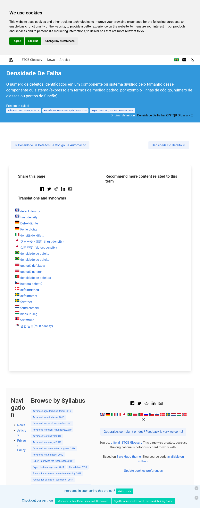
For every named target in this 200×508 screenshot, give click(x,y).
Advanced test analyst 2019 (47, 405)
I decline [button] (33, 41)
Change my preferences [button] (59, 41)
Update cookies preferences (143, 434)
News (51, 60)
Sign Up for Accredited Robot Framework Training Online (143, 501)
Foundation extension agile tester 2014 (53, 443)
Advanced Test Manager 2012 (23, 110)
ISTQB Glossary (31, 60)
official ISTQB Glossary (126, 406)
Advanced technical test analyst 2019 (52, 393)
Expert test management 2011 (48, 430)
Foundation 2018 (78, 430)
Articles (65, 60)
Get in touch (124, 491)
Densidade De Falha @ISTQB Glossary (165, 115)
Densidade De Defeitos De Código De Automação (50, 145)
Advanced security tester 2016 (48, 380)
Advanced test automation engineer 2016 (54, 412)
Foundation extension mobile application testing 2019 (60, 462)
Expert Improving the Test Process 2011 (112, 110)
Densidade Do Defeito (169, 145)
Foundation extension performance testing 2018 (58, 474)
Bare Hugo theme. (129, 420)
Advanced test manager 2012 (48, 418)
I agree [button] (16, 41)
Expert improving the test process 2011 (53, 424)
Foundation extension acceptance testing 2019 (57, 437)
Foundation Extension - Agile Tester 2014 (65, 110)
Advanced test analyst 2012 (47, 399)
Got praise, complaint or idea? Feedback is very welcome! (143, 395)
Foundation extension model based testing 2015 (58, 468)
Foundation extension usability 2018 (51, 480)
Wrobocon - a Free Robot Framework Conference (83, 501)
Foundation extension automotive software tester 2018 (61, 449)
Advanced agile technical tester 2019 (52, 374)
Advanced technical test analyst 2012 (52, 387)
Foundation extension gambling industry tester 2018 (60, 455)
